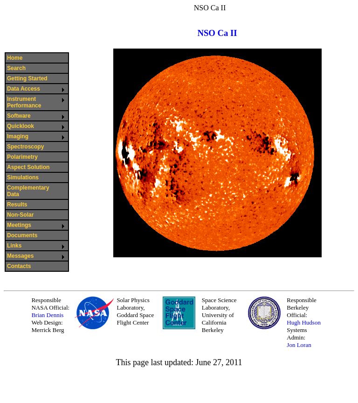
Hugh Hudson (304, 322)
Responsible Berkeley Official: (302, 307)
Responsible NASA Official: (50, 304)
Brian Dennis (47, 314)
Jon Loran (299, 344)
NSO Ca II (217, 33)
